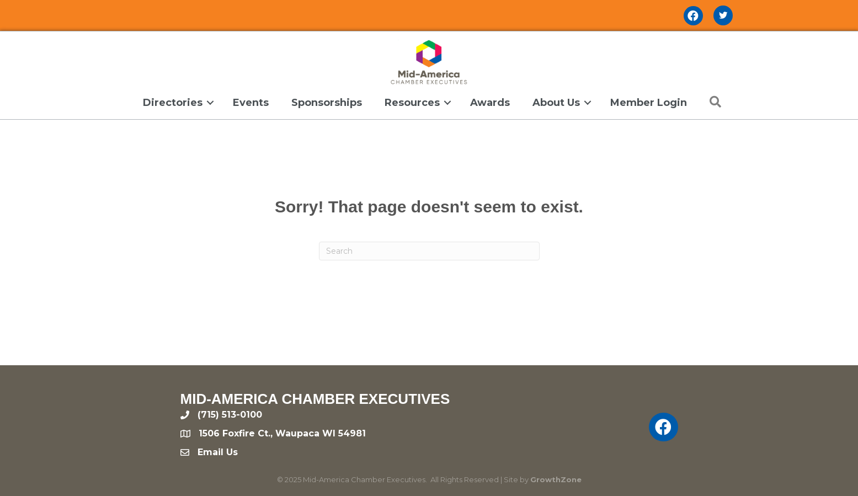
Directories (172, 103)
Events (251, 103)
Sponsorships (326, 103)
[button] (712, 102)
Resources (412, 103)
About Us (556, 103)
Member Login (648, 103)
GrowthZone (556, 479)
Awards (490, 103)
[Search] (429, 251)
